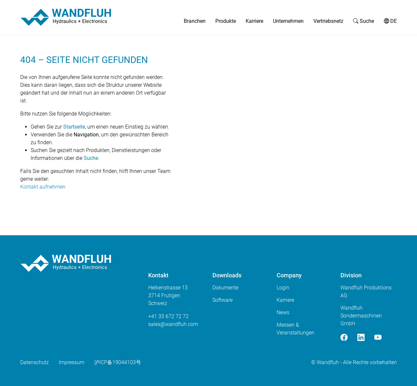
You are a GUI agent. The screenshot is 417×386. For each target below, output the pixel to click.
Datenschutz (34, 362)
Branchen (195, 21)
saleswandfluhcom (173, 324)
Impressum (71, 362)
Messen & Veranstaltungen (295, 329)
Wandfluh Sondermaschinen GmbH (361, 316)
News (283, 312)
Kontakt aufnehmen (42, 187)
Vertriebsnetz (328, 21)
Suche (363, 21)
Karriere (254, 21)
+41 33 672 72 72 (168, 316)
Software (222, 300)
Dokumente (225, 288)
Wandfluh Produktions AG (366, 292)
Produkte (225, 21)
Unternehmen (288, 21)
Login (283, 288)
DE (390, 21)
